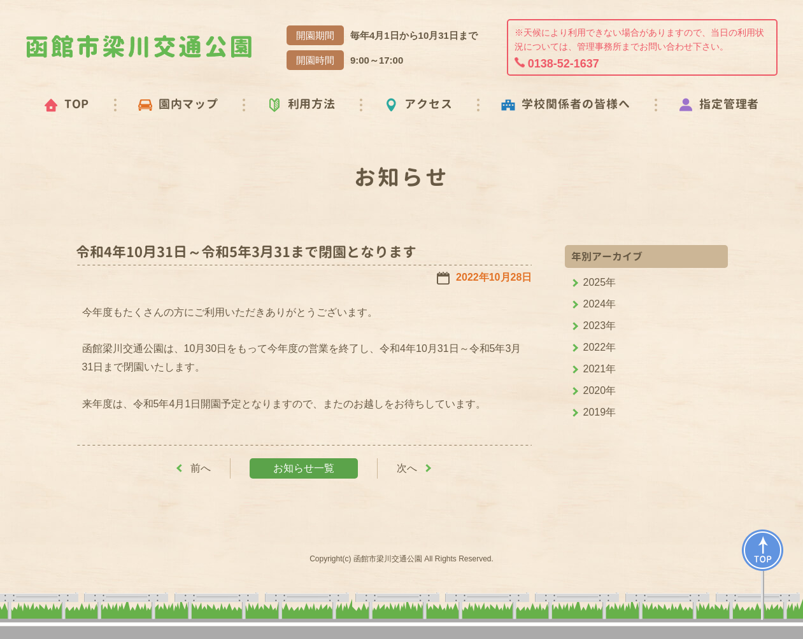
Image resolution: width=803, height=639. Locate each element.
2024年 (599, 303)
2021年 (599, 368)
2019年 (599, 412)
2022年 (599, 347)
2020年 (599, 390)
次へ (407, 468)
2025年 (599, 282)
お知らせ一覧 (303, 468)
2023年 (599, 325)
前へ (200, 468)
